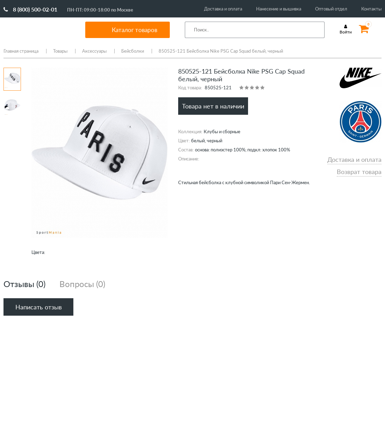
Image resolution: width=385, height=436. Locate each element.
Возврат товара (359, 171)
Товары (60, 51)
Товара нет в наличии (213, 106)
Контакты (371, 9)
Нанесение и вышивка (278, 9)
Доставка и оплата (223, 9)
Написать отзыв (38, 307)
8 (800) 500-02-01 (30, 9)
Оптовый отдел (331, 9)
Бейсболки (132, 51)
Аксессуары (94, 51)
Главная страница (20, 51)
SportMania (36, 29)
